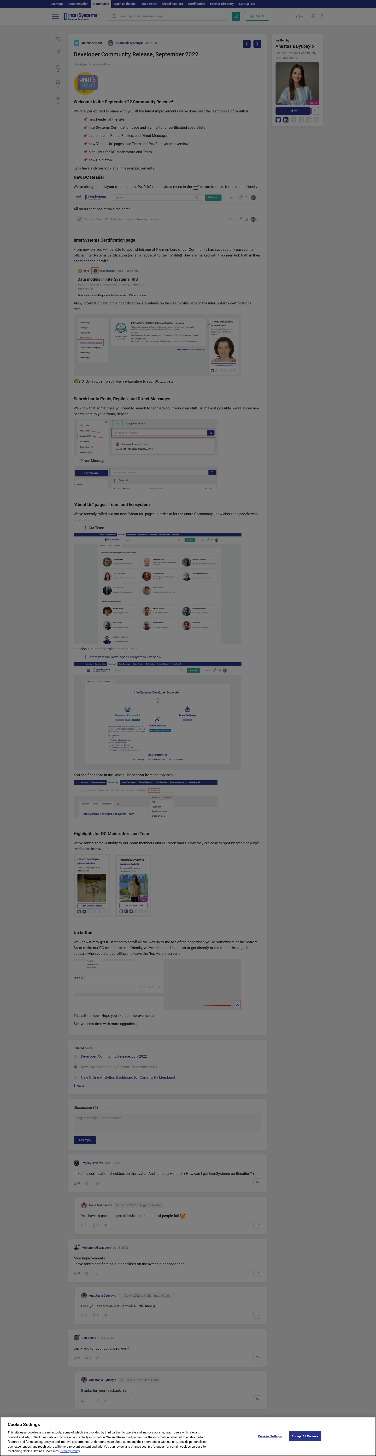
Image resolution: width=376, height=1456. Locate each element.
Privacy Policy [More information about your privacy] (70, 1454)
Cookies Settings (270, 1438)
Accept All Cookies (305, 1438)
